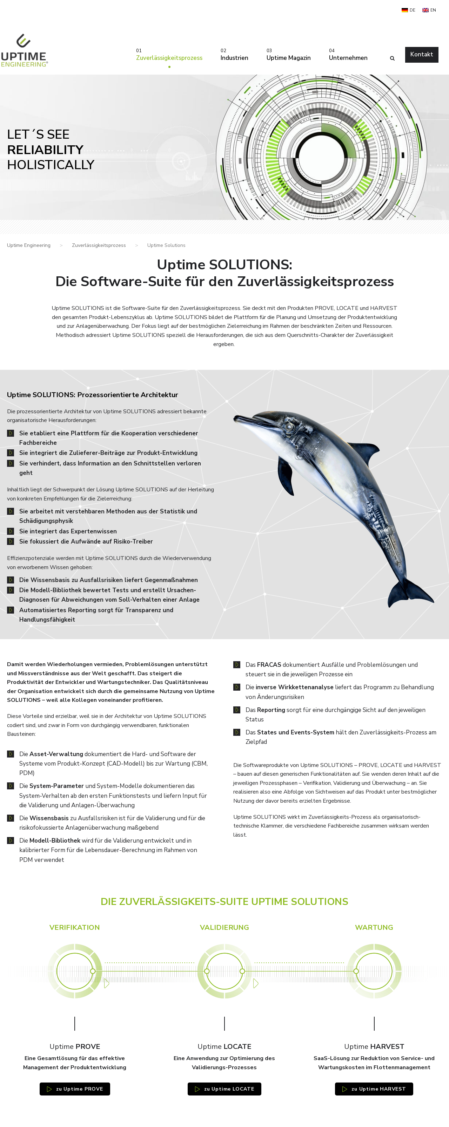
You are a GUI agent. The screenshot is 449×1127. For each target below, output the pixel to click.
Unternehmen (348, 54)
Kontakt (421, 54)
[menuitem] (408, 10)
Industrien (234, 54)
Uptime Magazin (289, 54)
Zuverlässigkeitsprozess (169, 54)
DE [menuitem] (412, 10)
